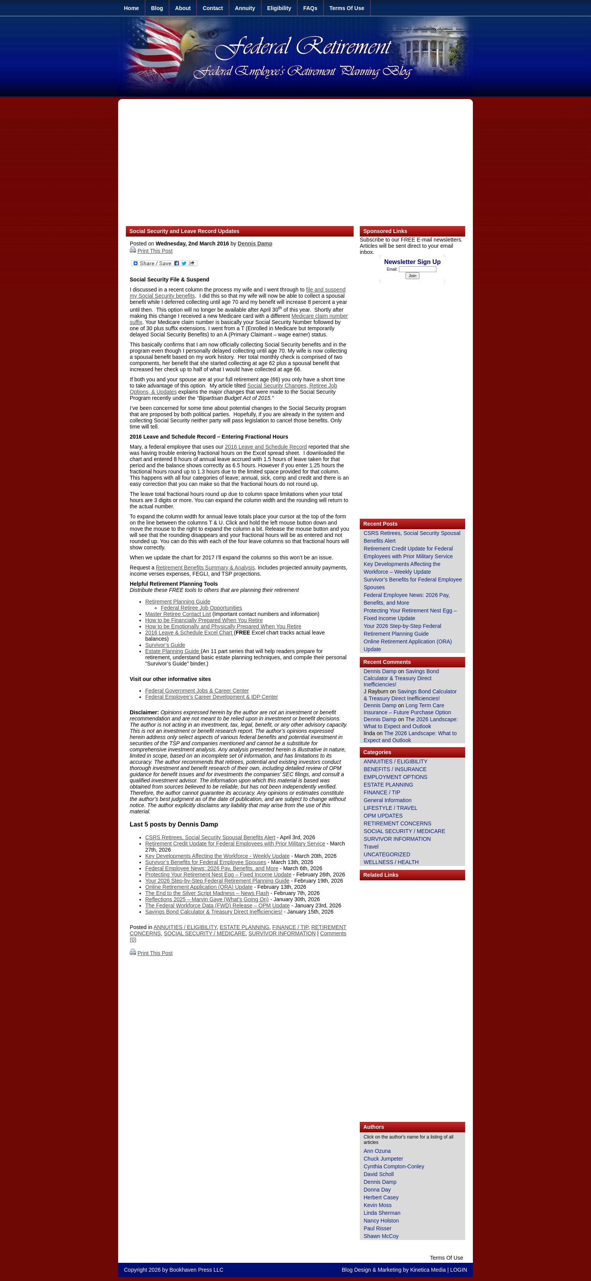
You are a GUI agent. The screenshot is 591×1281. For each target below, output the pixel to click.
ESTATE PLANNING (244, 927)
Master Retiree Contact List (178, 614)
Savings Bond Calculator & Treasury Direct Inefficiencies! (213, 912)
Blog (157, 8)
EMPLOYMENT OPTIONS (396, 777)
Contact (213, 8)
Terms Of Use (347, 8)
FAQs (310, 8)
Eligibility (279, 8)
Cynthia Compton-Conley (394, 1166)
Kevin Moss (378, 1205)
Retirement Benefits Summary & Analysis (205, 567)
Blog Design (356, 1270)
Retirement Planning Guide (177, 601)
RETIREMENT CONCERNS (397, 823)
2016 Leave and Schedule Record (266, 447)
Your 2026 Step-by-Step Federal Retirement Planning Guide (217, 881)
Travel (371, 847)
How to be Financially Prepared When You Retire (204, 620)
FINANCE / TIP (290, 927)
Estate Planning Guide (173, 651)
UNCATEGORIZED (387, 854)
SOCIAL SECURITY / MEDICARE (205, 933)
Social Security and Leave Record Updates (184, 231)
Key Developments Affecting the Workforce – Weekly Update (402, 568)
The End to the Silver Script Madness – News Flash (207, 893)
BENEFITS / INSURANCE (395, 769)
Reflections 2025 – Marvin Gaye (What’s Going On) (207, 899)
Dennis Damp (255, 243)
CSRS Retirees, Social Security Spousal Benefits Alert (210, 837)
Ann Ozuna (377, 1151)
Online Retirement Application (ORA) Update (199, 887)
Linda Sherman (382, 1213)
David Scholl (379, 1174)
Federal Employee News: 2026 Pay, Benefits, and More (211, 868)
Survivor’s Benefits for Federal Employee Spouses (205, 862)
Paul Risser (378, 1228)
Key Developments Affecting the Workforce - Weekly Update (217, 856)
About (183, 8)
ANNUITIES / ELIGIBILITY (185, 927)
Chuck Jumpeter (383, 1159)
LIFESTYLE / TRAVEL (390, 808)
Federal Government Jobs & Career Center (197, 691)
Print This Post (155, 251)
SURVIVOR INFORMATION (282, 933)
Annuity (245, 8)
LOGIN (458, 1270)
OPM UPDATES (383, 816)
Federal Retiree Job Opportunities (201, 608)
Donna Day (377, 1190)
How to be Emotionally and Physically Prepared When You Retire (223, 626)
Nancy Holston (381, 1221)
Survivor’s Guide (165, 645)
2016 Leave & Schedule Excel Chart (189, 632)
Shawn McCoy (381, 1236)
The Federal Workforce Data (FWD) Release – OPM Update (217, 905)
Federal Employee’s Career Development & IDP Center (211, 697)
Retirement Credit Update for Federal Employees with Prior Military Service (235, 843)
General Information (388, 800)
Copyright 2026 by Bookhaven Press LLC (173, 1270)
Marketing (389, 1270)
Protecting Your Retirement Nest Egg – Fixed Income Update (218, 874)
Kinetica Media (428, 1270)
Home (131, 8)
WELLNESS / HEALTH (391, 862)
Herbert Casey (381, 1197)
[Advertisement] (295, 166)
